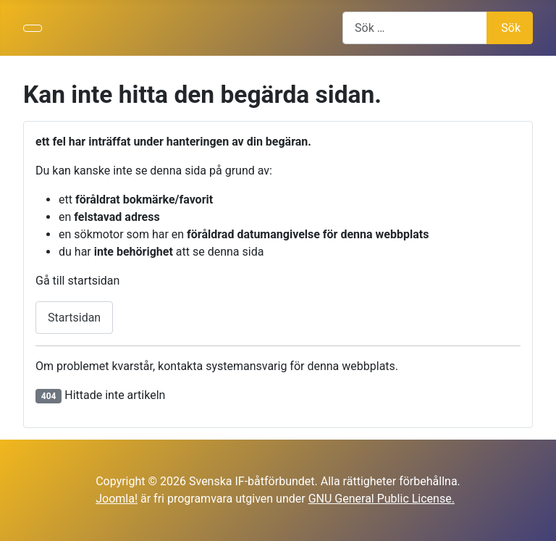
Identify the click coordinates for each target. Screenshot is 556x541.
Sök (511, 28)
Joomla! (117, 499)
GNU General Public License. (381, 499)
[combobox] (414, 28)
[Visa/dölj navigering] (32, 28)
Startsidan (74, 317)
